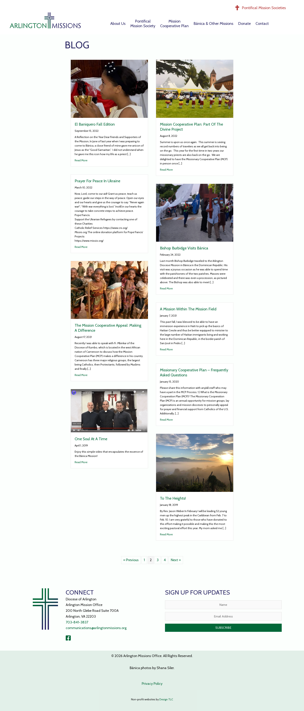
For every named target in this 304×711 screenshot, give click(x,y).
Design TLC (166, 699)
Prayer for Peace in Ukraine (97, 181)
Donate (244, 23)
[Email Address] (223, 616)
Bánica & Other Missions (213, 23)
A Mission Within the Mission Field (188, 309)
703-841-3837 (77, 622)
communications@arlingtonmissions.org (96, 628)
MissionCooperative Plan (174, 23)
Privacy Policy (152, 683)
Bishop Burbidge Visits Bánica (184, 248)
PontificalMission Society (142, 23)
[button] (223, 628)
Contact (262, 23)
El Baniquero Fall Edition (95, 124)
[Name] (223, 604)
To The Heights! (173, 498)
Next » (176, 560)
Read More (81, 160)
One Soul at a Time (91, 439)
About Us (117, 23)
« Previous (131, 560)
